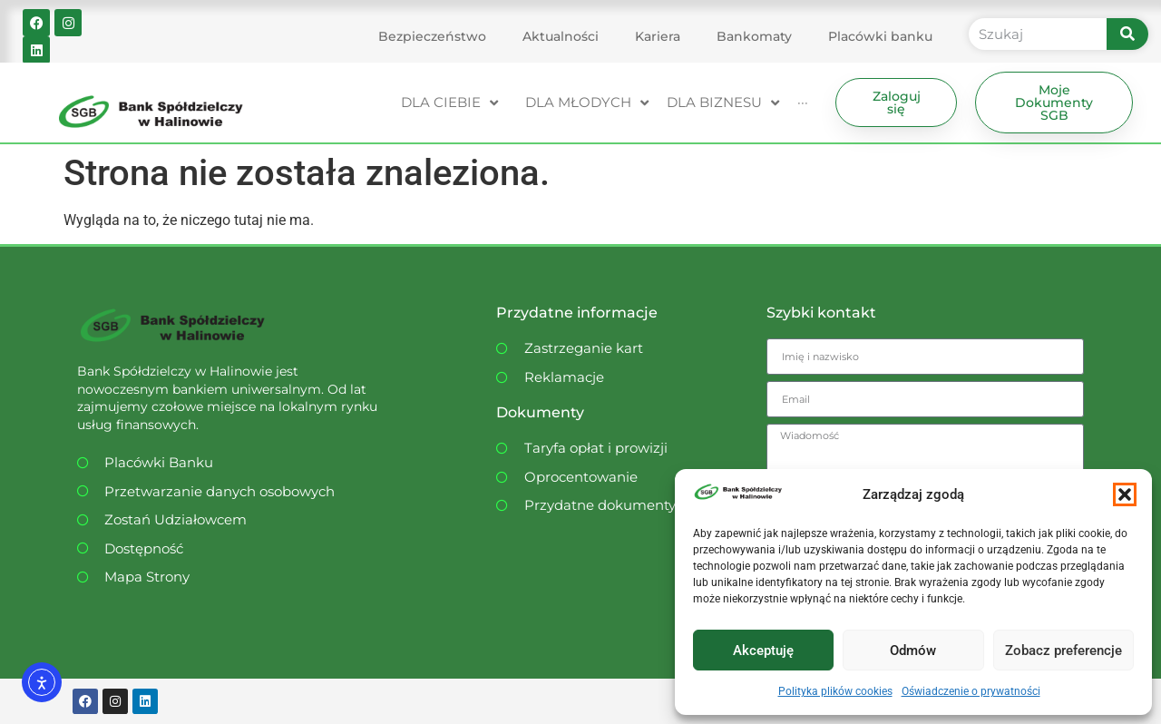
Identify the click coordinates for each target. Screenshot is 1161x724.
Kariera (657, 36)
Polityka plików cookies (835, 691)
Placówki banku (880, 36)
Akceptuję (763, 650)
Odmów (913, 650)
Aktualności (560, 36)
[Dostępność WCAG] (231, 549)
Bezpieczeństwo (432, 36)
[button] (1125, 494)
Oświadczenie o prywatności (971, 691)
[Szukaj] (1127, 34)
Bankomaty (754, 36)
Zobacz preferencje (1063, 650)
